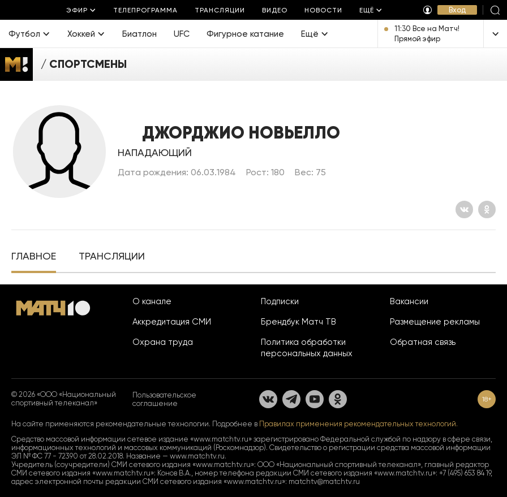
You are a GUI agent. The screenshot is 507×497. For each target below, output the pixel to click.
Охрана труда (162, 342)
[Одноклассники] (487, 209)
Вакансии (409, 301)
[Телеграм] (291, 399)
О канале (151, 301)
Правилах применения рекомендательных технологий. (358, 424)
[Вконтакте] (464, 209)
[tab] (33, 257)
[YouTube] (315, 399)
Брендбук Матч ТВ (298, 322)
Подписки (280, 301)
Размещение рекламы (435, 322)
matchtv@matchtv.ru (324, 481)
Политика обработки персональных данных (307, 347)
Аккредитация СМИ (171, 322)
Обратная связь (423, 342)
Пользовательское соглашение (164, 399)
